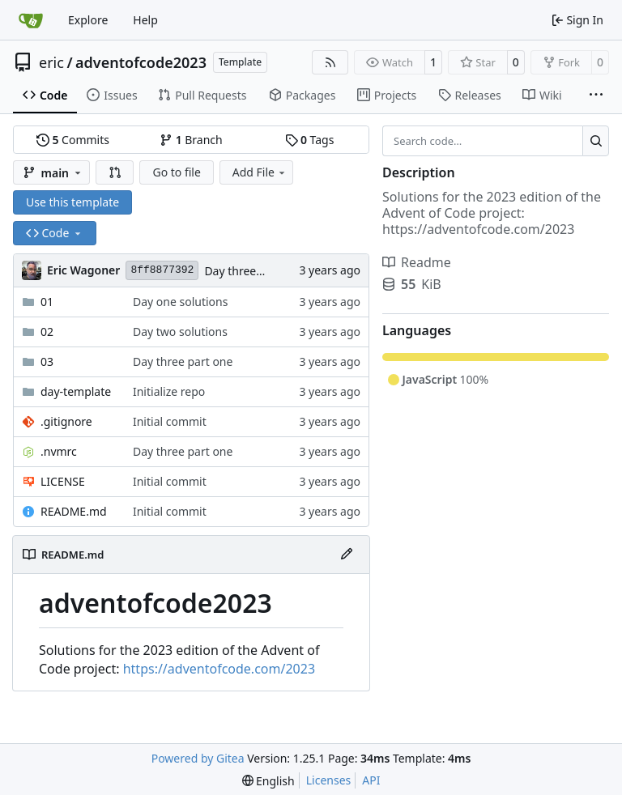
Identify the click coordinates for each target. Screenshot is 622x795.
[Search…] (595, 140)
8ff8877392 (162, 270)
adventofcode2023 (141, 62)
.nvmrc (58, 451)
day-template (75, 391)
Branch (191, 139)
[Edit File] (347, 554)
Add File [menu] (260, 172)
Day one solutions (180, 301)
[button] (115, 172)
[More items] (596, 95)
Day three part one (254, 270)
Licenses (328, 780)
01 (46, 301)
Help (145, 20)
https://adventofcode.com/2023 (219, 669)
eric (51, 62)
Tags (309, 139)
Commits (72, 139)
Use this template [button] (72, 202)
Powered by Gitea (198, 758)
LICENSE (62, 481)
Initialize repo (169, 391)
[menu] (268, 781)
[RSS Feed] (330, 62)
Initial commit (170, 421)
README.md (73, 511)
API (371, 780)
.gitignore (66, 421)
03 (46, 361)
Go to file (176, 172)
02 (46, 331)
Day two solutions (180, 331)
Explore (88, 20)
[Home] (30, 20)
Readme (416, 262)
